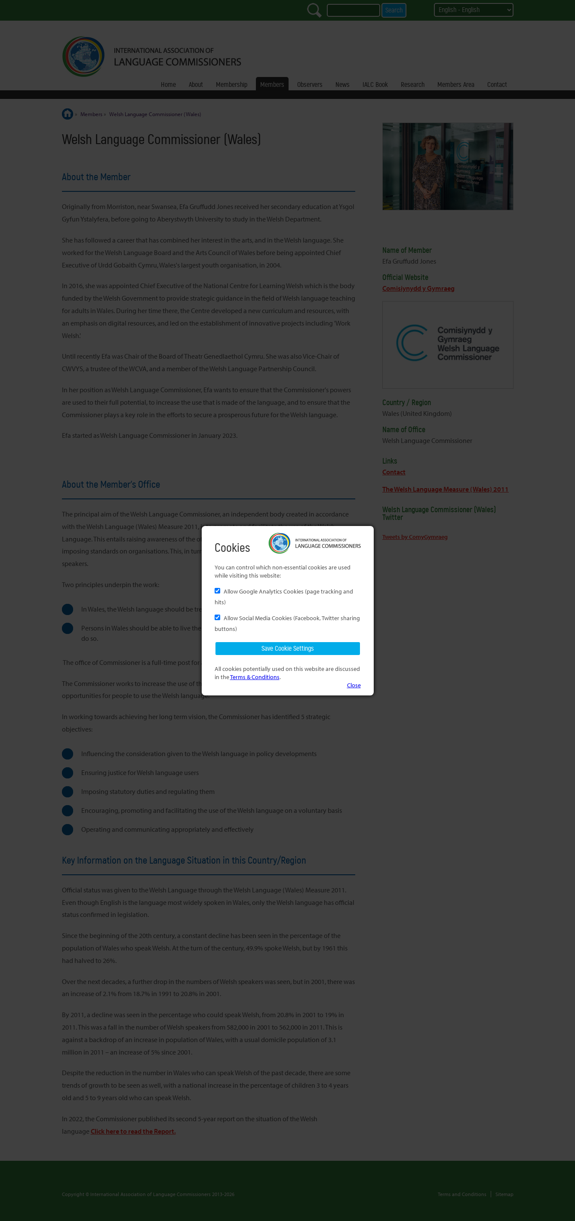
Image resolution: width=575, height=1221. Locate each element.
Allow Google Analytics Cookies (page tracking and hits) (284, 596)
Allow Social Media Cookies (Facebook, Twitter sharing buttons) (287, 623)
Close (354, 685)
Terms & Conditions (255, 677)
